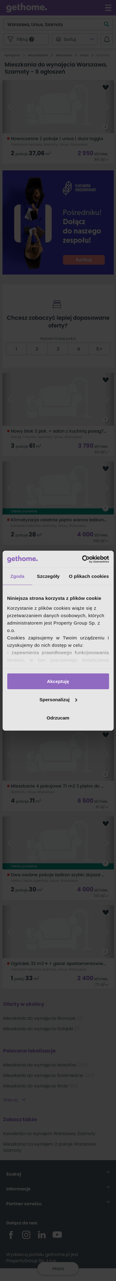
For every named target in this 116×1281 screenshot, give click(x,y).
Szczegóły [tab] (48, 576)
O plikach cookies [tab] (89, 576)
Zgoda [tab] (17, 576)
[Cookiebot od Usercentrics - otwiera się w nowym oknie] (82, 559)
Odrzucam (58, 717)
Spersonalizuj (58, 699)
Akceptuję (58, 681)
